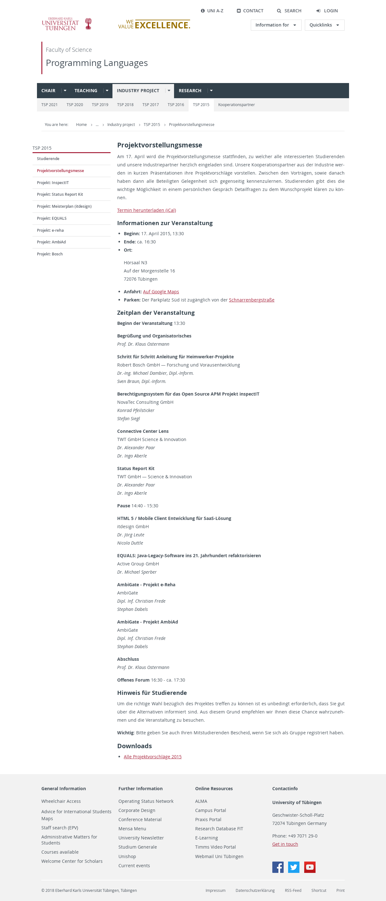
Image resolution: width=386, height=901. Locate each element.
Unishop (127, 856)
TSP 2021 (49, 104)
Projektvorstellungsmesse (253, 124)
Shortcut (318, 890)
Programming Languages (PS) (134, 124)
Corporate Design (136, 810)
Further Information (140, 788)
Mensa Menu (132, 829)
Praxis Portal (208, 819)
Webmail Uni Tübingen (219, 856)
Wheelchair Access (61, 801)
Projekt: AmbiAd (51, 242)
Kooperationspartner (236, 104)
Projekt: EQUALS (52, 218)
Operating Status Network (145, 801)
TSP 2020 (75, 104)
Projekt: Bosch (50, 254)
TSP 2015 (201, 104)
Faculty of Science (69, 49)
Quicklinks (321, 25)
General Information (63, 788)
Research (190, 90)
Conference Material (140, 819)
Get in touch (285, 844)
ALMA (201, 801)
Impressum (216, 890)
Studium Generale (137, 847)
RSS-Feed (293, 890)
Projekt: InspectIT (53, 182)
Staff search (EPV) (59, 828)
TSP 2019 (100, 104)
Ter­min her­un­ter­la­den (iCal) (146, 210)
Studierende (48, 158)
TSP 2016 (176, 104)
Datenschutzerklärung (255, 890)
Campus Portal (210, 810)
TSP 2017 (150, 104)
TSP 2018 (125, 104)
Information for (273, 25)
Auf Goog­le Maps (161, 292)
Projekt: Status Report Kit (60, 194)
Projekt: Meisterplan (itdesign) (64, 206)
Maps (47, 818)
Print (340, 890)
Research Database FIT (219, 829)
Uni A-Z (212, 11)
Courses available (60, 852)
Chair (48, 90)
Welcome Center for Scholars (72, 861)
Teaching (86, 90)
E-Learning (206, 838)
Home (81, 124)
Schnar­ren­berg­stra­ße (251, 300)
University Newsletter (141, 838)
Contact (250, 11)
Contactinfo (285, 788)
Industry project (138, 90)
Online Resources (214, 788)
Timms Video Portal (215, 847)
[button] (289, 10)
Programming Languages (97, 63)
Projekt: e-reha (50, 230)
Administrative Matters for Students (69, 840)
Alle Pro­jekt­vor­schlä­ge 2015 (153, 757)
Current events (134, 865)
